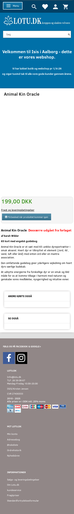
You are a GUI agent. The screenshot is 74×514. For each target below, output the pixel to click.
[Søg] (69, 34)
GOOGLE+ (36, 346)
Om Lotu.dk (13, 484)
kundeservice (14, 490)
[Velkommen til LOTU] (37, 20)
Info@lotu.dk (14, 376)
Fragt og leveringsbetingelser (17, 210)
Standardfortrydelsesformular (23, 500)
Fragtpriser (13, 495)
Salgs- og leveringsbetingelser (23, 479)
